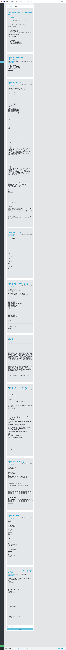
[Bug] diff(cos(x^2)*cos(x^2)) (24, 288)
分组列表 (3, 44)
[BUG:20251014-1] (21, 237)
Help (2, 62)
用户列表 (3, 39)
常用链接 (3, 59)
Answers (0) (19, 17)
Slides (2, 55)
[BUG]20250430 (20, 529)
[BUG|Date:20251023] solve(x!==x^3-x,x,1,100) (21, 60)
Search (3, 10)
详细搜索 (3, 35)
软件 (13, 6)
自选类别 (3, 17)
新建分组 (3, 46)
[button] (62, 1)
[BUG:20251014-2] (21, 84)
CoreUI (37, 648)
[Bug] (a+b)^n (19, 344)
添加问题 (3, 26)
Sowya (28, 1)
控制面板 (12, 1)
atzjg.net (3, 646)
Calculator (17, 6)
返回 (24, 642)
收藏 (22, 17)
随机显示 (3, 28)
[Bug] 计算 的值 (24, 398)
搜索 (16, 1)
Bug (2, 21)
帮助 (24, 1)
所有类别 (20, 1)
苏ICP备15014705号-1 (61, 648)
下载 (31, 1)
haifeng (18, 16)
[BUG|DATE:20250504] (22, 471)
